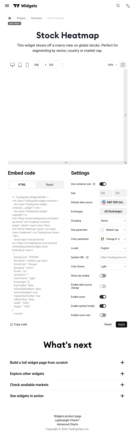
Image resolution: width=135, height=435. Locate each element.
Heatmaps (36, 18)
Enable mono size (80, 315)
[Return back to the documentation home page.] (9, 18)
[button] (113, 220)
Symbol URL (77, 257)
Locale (74, 248)
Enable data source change (81, 286)
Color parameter (80, 239)
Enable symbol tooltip (83, 306)
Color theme (77, 266)
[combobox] (112, 65)
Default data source (81, 202)
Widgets (21, 18)
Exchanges (77, 211)
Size (73, 193)
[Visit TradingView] (16, 5)
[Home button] (29, 5)
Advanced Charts (67, 424)
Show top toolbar (80, 275)
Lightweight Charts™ (67, 420)
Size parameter (79, 229)
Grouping (76, 220)
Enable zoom (78, 296)
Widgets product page (67, 416)
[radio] (22, 184)
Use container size (81, 184)
